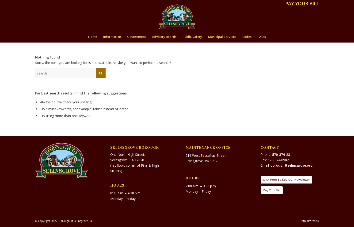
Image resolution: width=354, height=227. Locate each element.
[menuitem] (301, 3)
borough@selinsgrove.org (291, 165)
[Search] (70, 73)
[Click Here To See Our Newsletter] (286, 180)
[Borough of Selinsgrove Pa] (177, 17)
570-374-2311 (283, 154)
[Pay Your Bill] (272, 190)
